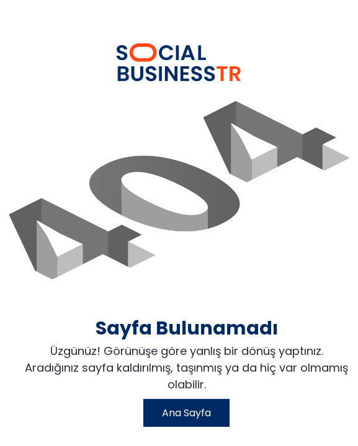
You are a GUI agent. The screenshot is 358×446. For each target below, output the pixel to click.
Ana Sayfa (186, 413)
